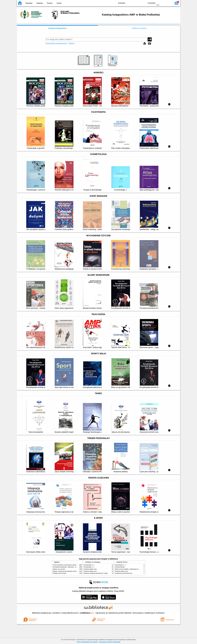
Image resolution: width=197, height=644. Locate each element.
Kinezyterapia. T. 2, (89, 567)
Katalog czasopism (139, 28)
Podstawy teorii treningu (59, 573)
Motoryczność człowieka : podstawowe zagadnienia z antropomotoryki (134, 569)
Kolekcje (71, 43)
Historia (40, 3)
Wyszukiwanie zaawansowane (56, 43)
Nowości (29, 3)
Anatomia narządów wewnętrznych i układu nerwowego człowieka (102, 573)
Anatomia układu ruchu (90, 569)
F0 (158, 3)
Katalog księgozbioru (57, 28)
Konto (59, 3)
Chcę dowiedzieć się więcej (87, 642)
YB (138, 3)
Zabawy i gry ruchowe (59, 569)
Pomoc (50, 3)
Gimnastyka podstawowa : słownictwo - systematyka (67, 567)
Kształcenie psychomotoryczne (123, 573)
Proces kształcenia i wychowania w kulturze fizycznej (67, 565)
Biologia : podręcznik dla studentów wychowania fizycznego (69, 571)
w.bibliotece (86, 613)
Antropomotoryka (120, 567)
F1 (162, 3)
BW (133, 3)
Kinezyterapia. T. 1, (89, 565)
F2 (168, 3)
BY (143, 3)
